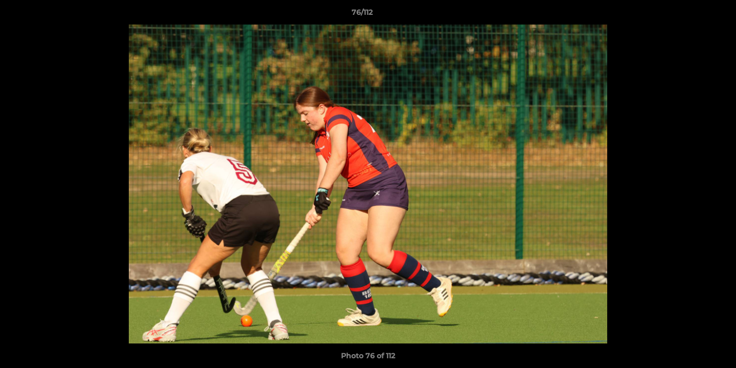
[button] (693, 14)
